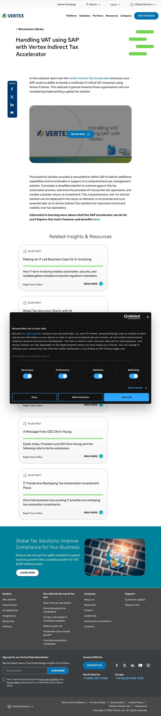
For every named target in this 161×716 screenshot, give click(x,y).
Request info (132, 605)
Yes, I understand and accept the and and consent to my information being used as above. (35, 682)
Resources (8, 621)
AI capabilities (10, 610)
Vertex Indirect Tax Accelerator (89, 78)
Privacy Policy (13, 682)
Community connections (97, 621)
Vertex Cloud (10, 605)
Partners (7, 626)
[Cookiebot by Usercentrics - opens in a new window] (126, 317)
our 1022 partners (31, 333)
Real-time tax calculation (57, 602)
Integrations (9, 615)
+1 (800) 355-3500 (95, 678)
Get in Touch (146, 15)
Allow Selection (80, 397)
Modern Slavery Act (119, 706)
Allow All (126, 397)
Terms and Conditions (49, 679)
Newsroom (90, 605)
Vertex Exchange (66, 4)
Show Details (135, 387)
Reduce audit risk (53, 626)
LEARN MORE (27, 572)
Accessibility (117, 702)
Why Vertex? (9, 599)
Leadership (90, 615)
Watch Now (80, 134)
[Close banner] (148, 317)
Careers (88, 610)
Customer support (135, 599)
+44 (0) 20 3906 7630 (129, 678)
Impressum (141, 706)
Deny (34, 397)
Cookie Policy (135, 702)
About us (89, 599)
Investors (89, 626)
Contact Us (94, 665)
